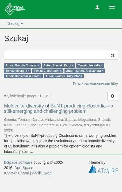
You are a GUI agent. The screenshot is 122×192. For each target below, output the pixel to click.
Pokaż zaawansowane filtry (95, 84)
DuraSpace (23, 168)
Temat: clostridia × (90, 65)
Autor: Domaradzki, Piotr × (23, 76)
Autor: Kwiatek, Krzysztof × (64, 76)
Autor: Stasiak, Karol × (58, 65)
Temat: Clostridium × (48, 70)
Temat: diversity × (17, 70)
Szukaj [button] (15, 23)
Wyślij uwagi (42, 173)
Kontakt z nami (16, 173)
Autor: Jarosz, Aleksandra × (84, 70)
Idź (112, 55)
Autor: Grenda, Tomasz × (22, 65)
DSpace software (18, 162)
